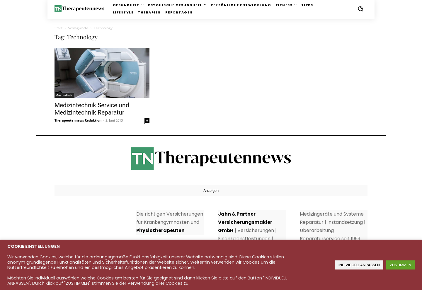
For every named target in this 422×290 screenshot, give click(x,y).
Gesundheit (64, 95)
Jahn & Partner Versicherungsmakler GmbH (245, 222)
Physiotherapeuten (160, 230)
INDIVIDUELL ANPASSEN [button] (359, 265)
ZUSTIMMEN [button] (400, 265)
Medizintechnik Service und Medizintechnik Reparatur (92, 109)
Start (58, 27)
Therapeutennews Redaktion (78, 120)
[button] (360, 9)
